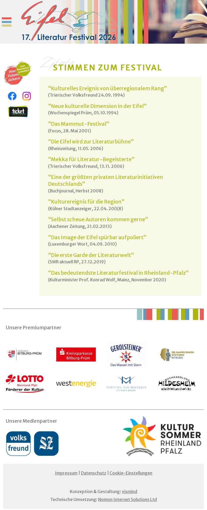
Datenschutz (93, 473)
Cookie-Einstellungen (131, 473)
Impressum (66, 473)
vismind (129, 491)
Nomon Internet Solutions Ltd (127, 499)
